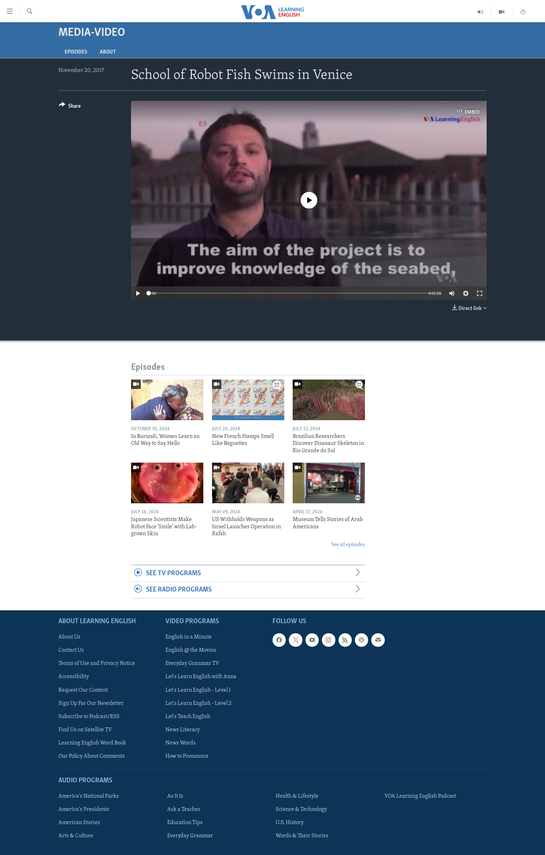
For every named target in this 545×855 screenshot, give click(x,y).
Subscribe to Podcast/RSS (89, 716)
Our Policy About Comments (91, 756)
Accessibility (73, 676)
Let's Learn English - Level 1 (198, 690)
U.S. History (290, 822)
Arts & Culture (75, 836)
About (108, 52)
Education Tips (185, 822)
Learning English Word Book (92, 743)
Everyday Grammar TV (192, 663)
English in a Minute (188, 637)
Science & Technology (301, 809)
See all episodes (348, 544)
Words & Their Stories (302, 836)
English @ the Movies (190, 650)
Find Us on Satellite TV (85, 729)
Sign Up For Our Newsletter (91, 703)
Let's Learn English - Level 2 (198, 703)
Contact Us (71, 650)
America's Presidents (83, 809)
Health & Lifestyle (297, 796)
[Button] (70, 107)
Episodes (76, 52)
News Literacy (182, 729)
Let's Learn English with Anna (200, 676)
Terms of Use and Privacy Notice (96, 663)
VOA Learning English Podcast (420, 796)
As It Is (175, 796)
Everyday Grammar (190, 836)
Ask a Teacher (184, 809)
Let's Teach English (187, 716)
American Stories (79, 822)
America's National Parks (88, 796)
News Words (180, 743)
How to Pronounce (187, 756)
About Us (69, 637)
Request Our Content (83, 690)
